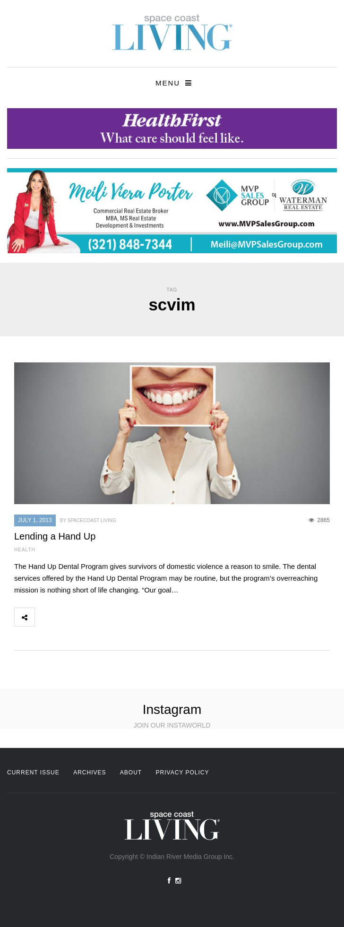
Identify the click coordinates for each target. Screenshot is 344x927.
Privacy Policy (182, 772)
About (131, 772)
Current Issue (33, 772)
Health (24, 549)
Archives (89, 772)
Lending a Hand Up (54, 536)
